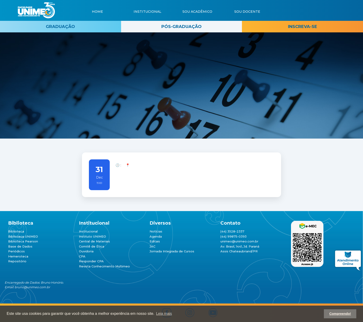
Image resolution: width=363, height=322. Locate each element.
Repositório (17, 261)
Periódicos (16, 251)
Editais (155, 241)
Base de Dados (20, 246)
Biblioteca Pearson (23, 241)
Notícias (156, 231)
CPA (82, 256)
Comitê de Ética (91, 246)
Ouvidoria (86, 251)
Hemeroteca (18, 256)
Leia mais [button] (164, 314)
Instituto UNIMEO (92, 236)
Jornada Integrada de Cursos (172, 251)
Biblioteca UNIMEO (23, 236)
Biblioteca (16, 231)
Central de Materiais (94, 241)
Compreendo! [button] (340, 314)
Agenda (156, 236)
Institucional (88, 231)
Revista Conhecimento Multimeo (104, 266)
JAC (152, 246)
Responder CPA (91, 261)
